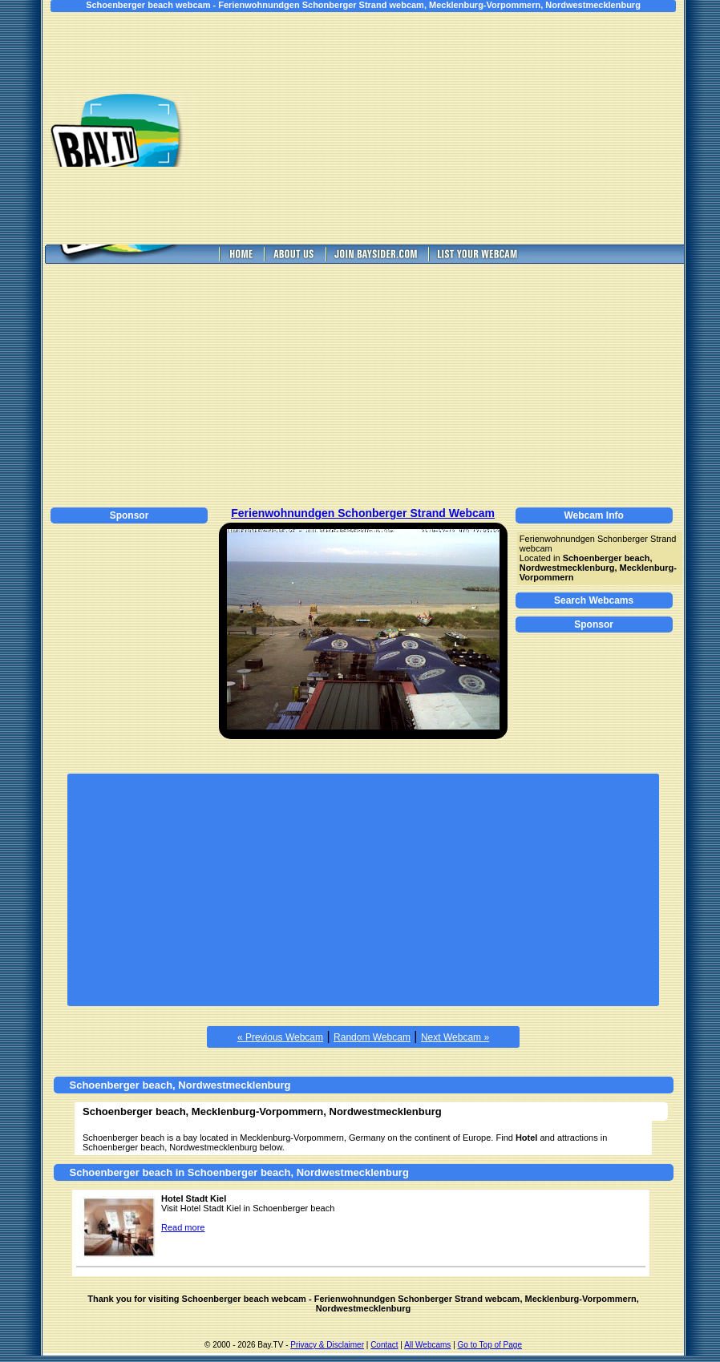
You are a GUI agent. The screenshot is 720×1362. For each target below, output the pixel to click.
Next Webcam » (455, 1037)
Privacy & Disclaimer (327, 1344)
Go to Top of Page (490, 1344)
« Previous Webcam (280, 1037)
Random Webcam (372, 1037)
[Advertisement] (451, 128)
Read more (182, 1227)
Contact (384, 1344)
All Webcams (427, 1344)
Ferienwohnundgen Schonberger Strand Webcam (363, 513)
